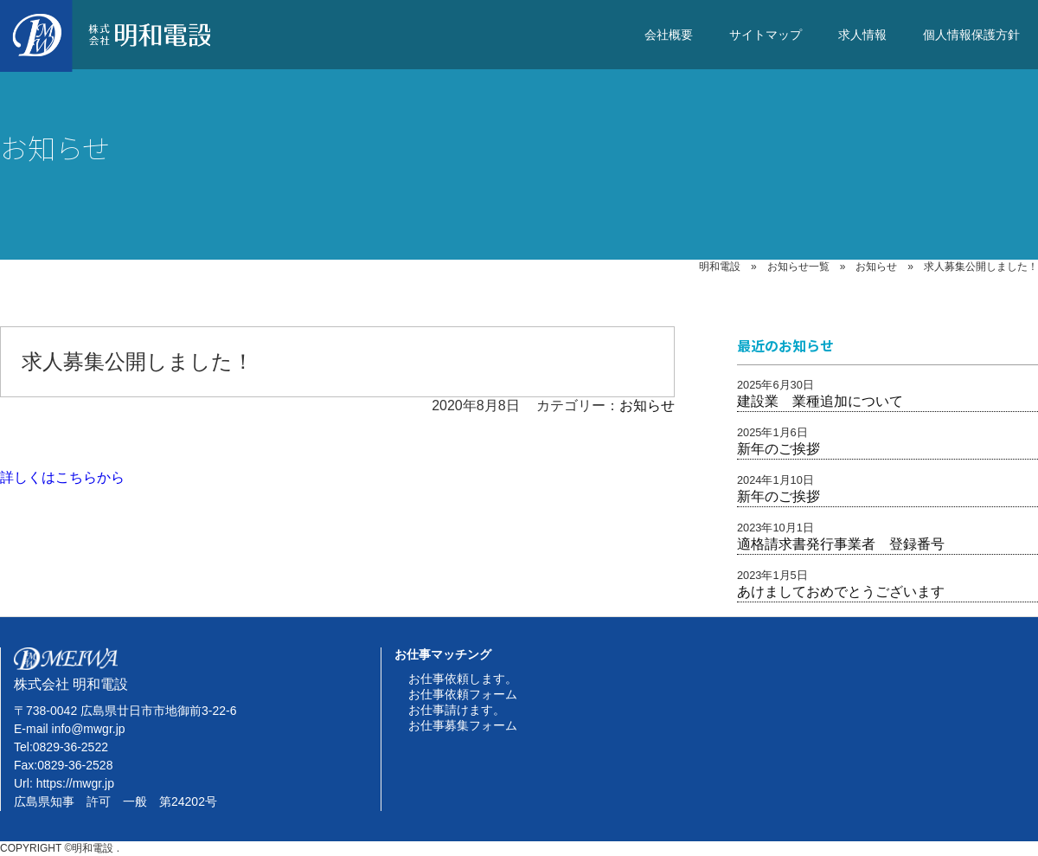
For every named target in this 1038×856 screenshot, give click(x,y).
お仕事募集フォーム (462, 725)
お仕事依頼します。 (462, 678)
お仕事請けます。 (456, 710)
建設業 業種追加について (820, 401)
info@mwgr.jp (88, 729)
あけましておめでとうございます (841, 591)
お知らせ (647, 405)
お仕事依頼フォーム (462, 694)
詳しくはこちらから (62, 477)
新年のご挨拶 (778, 448)
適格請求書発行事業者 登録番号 (841, 544)
